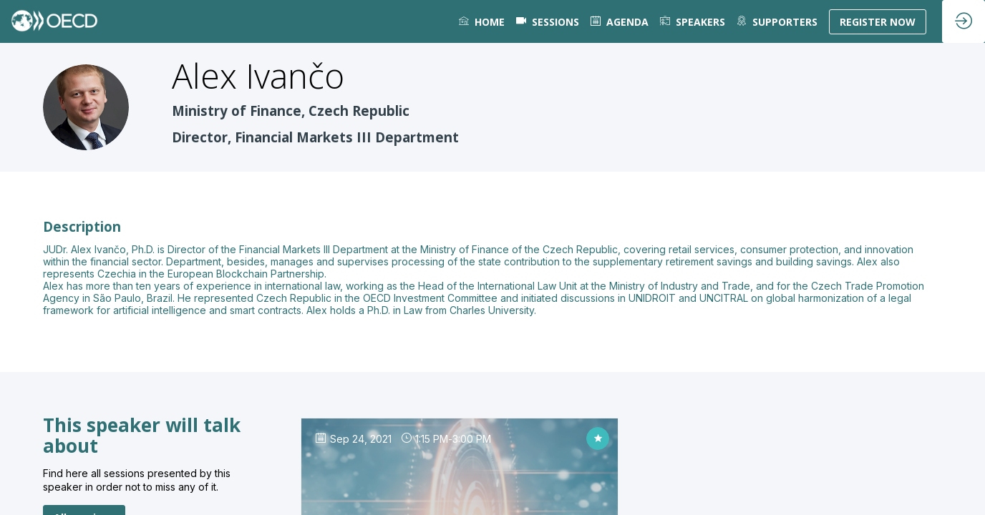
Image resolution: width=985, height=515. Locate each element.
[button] (877, 21)
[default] (547, 21)
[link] (482, 21)
